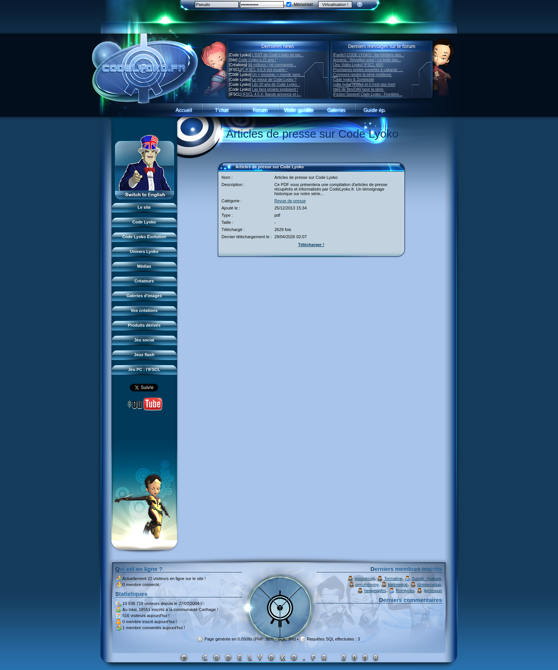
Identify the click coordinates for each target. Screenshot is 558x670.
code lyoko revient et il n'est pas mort (364, 84)
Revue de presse (290, 201)
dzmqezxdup (429, 584)
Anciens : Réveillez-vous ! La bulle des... (367, 60)
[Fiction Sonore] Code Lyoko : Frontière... (368, 94)
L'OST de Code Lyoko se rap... (277, 55)
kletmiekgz (398, 584)
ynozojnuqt (364, 578)
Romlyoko (405, 590)
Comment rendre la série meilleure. (362, 75)
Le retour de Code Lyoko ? (274, 80)
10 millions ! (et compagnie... (272, 65)
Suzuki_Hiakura (426, 578)
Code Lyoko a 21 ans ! (257, 60)
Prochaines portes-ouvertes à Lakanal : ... (368, 70)
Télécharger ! (311, 244)
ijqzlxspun (433, 590)
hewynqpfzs (375, 590)
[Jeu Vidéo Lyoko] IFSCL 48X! (358, 65)
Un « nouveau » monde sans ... (278, 75)
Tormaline (393, 578)
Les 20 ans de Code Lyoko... (276, 84)
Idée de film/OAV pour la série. (358, 89)
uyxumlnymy (367, 584)
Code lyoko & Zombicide (353, 80)
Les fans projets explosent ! (275, 89)
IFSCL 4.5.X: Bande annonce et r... (271, 94)
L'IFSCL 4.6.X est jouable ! (264, 70)
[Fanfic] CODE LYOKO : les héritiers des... (368, 55)
